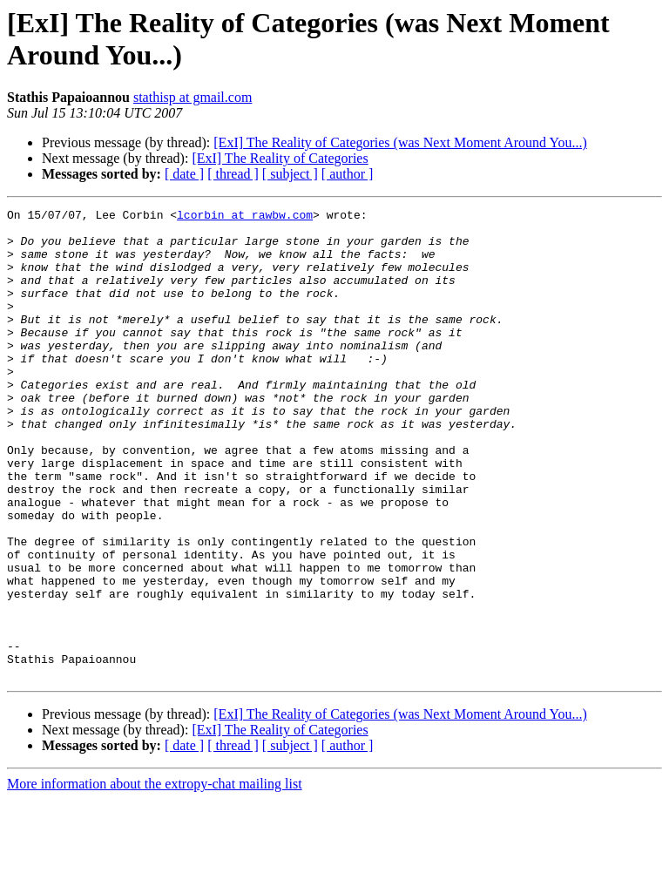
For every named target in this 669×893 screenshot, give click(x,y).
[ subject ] (290, 173)
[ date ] (184, 173)
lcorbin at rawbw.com (245, 217)
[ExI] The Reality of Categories (280, 158)
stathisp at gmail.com (192, 97)
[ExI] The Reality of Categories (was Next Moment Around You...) (400, 142)
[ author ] (347, 173)
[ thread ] (233, 173)
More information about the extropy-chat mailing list (154, 877)
